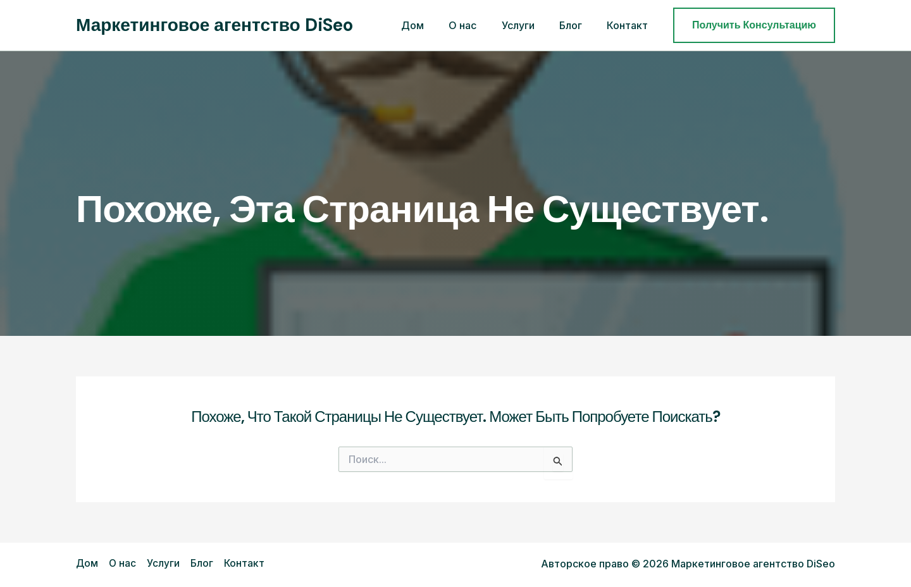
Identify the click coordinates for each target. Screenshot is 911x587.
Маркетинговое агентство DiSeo (214, 25)
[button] (754, 25)
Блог (577, 25)
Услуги (529, 25)
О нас (479, 25)
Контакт (629, 25)
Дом (433, 25)
